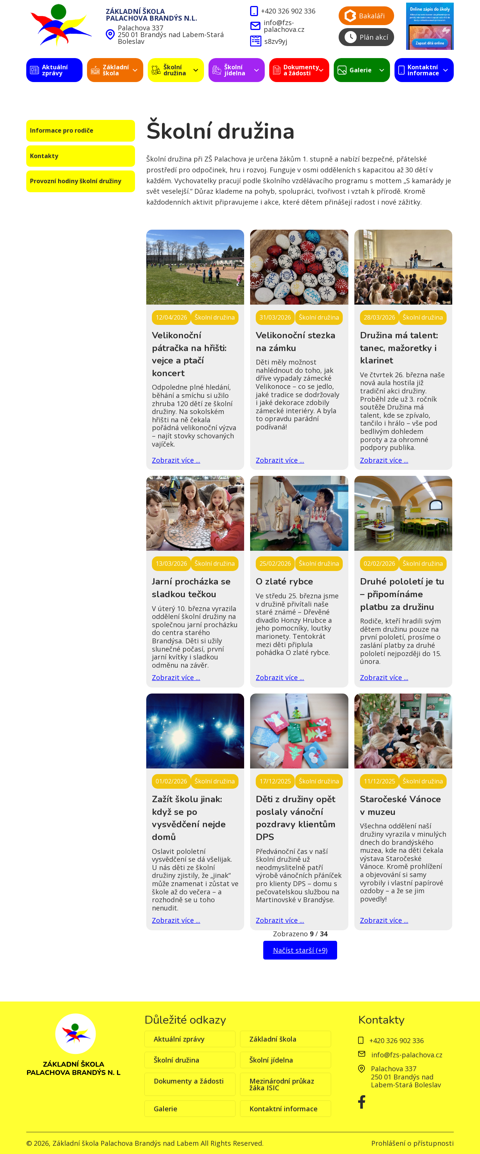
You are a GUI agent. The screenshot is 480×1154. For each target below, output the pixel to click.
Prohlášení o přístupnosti (412, 1143)
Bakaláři (365, 15)
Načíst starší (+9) (300, 950)
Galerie (165, 1108)
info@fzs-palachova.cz (277, 26)
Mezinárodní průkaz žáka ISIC (281, 1084)
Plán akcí (366, 37)
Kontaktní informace (283, 1108)
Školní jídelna (271, 1059)
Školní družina (177, 1059)
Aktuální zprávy (179, 1038)
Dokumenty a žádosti (189, 1080)
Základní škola (273, 1038)
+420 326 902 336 (282, 11)
